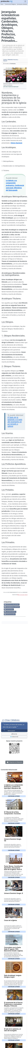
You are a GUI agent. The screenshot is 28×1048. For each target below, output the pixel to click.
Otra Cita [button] (14, 734)
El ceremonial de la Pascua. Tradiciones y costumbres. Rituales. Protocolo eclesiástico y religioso (13, 1005)
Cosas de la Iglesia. (10, 920)
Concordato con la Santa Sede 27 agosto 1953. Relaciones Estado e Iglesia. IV (13, 949)
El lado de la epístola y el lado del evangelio (12, 1030)
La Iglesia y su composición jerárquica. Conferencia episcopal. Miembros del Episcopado (13, 787)
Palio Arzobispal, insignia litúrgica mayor (12, 976)
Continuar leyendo (14, 796)
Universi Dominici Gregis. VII (12, 840)
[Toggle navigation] (25, 1)
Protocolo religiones (12, 604)
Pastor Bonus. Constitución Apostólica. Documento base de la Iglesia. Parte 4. (13, 867)
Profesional (9, 609)
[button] (14, 75)
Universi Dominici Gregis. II (13, 893)
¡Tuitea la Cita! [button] (14, 736)
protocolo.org (10, 614)
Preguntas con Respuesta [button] (14, 762)
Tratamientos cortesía (12, 607)
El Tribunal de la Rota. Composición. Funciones (12, 813)
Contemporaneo (11, 611)
